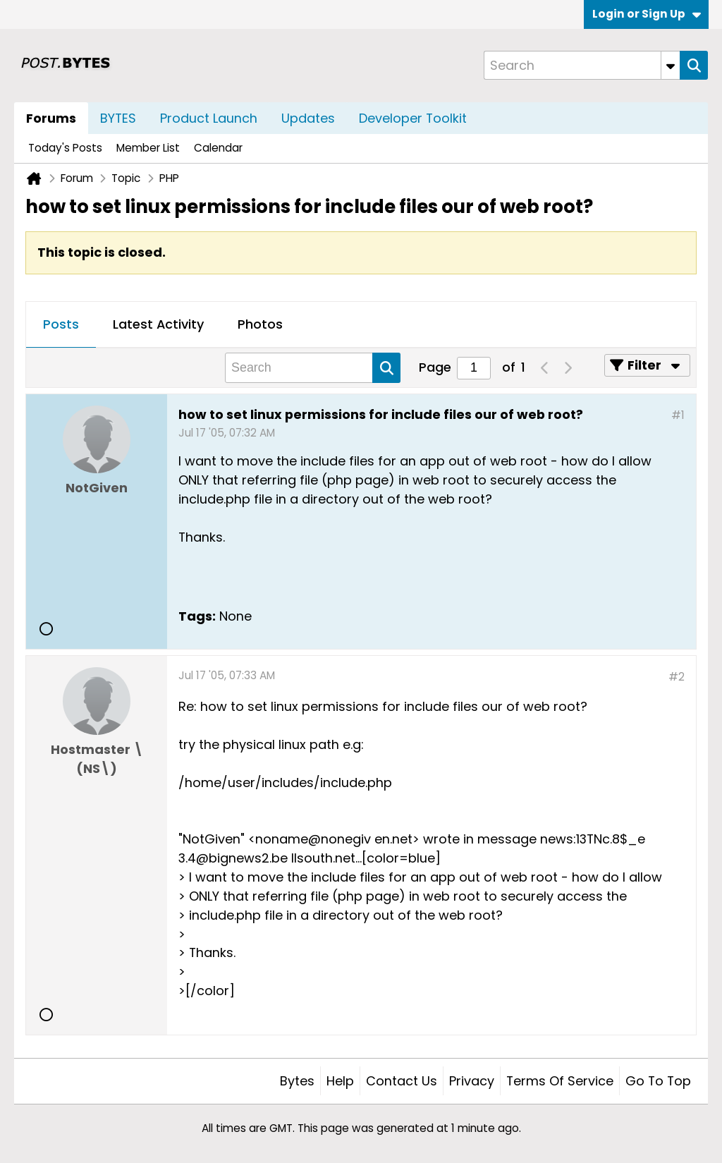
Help (340, 1081)
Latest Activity (158, 324)
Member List (148, 147)
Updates (308, 118)
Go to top (658, 1081)
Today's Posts (65, 147)
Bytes (297, 1081)
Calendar (218, 147)
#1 (678, 415)
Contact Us (401, 1081)
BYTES (118, 118)
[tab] (61, 325)
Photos (260, 324)
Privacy (471, 1081)
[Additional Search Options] (670, 65)
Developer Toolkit (413, 118)
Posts (61, 324)
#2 (676, 676)
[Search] (582, 65)
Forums (51, 118)
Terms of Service (559, 1081)
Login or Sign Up (646, 13)
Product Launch (208, 118)
